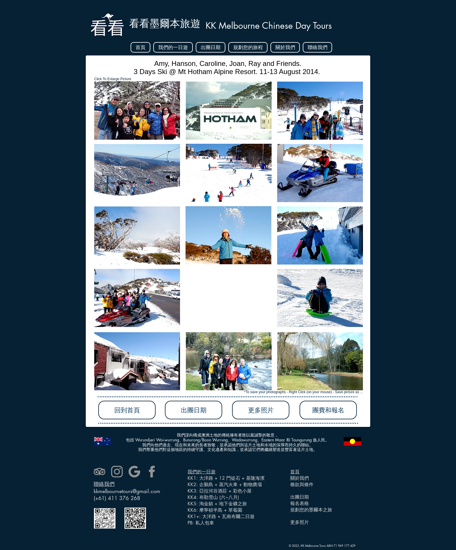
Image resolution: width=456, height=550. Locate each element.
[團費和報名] (328, 410)
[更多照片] (260, 410)
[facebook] (152, 471)
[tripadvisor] (99, 471)
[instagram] (117, 471)
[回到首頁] (127, 410)
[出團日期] (193, 410)
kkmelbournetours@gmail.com (127, 491)
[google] (134, 471)
